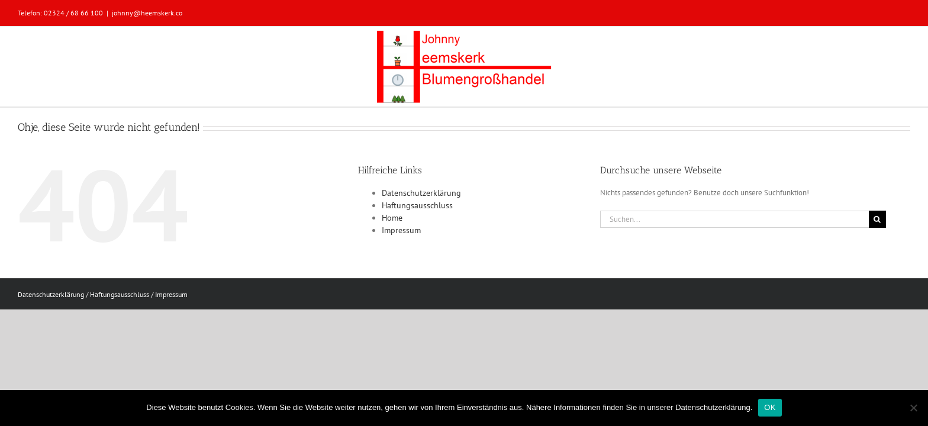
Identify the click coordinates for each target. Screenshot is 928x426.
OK (769, 407)
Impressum (401, 230)
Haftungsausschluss (417, 205)
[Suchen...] (734, 219)
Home (392, 217)
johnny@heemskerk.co (147, 12)
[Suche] (877, 219)
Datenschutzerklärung (421, 193)
